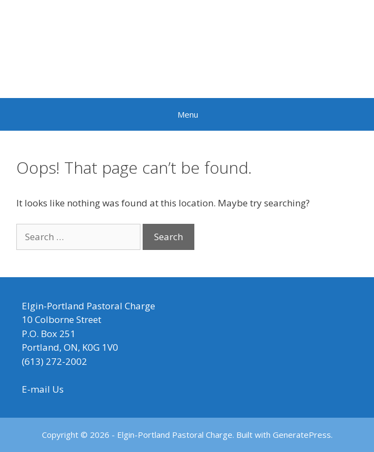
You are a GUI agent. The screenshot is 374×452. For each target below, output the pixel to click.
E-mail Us (43, 389)
